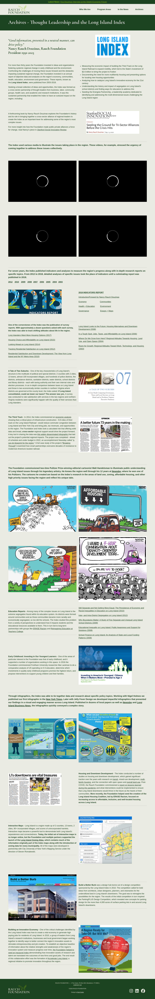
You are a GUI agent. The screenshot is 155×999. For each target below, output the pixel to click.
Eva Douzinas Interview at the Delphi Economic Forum (84, 2)
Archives (139, 9)
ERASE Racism (40, 629)
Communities (105, 302)
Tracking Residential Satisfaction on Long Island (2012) (31, 349)
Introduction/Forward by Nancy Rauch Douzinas (99, 297)
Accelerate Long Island (57, 958)
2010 (17, 282)
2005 (48, 282)
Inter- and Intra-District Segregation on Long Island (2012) (103, 615)
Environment (105, 306)
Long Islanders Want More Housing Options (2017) (30, 335)
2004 (55, 282)
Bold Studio (80, 992)
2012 (10, 282)
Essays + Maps (106, 311)
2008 (29, 282)
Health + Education (87, 306)
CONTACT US (77, 985)
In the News (123, 9)
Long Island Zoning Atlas (32, 840)
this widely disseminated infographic (52, 434)
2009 (23, 282)
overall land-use (133, 782)
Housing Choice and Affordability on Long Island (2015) (31, 340)
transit (115, 779)
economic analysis (63, 417)
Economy (83, 302)
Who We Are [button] (84, 9)
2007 (35, 282)
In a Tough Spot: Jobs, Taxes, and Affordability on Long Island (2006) (108, 334)
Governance (84, 311)
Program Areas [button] (104, 9)
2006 (42, 282)
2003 (60, 282)
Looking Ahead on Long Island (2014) (24, 344)
